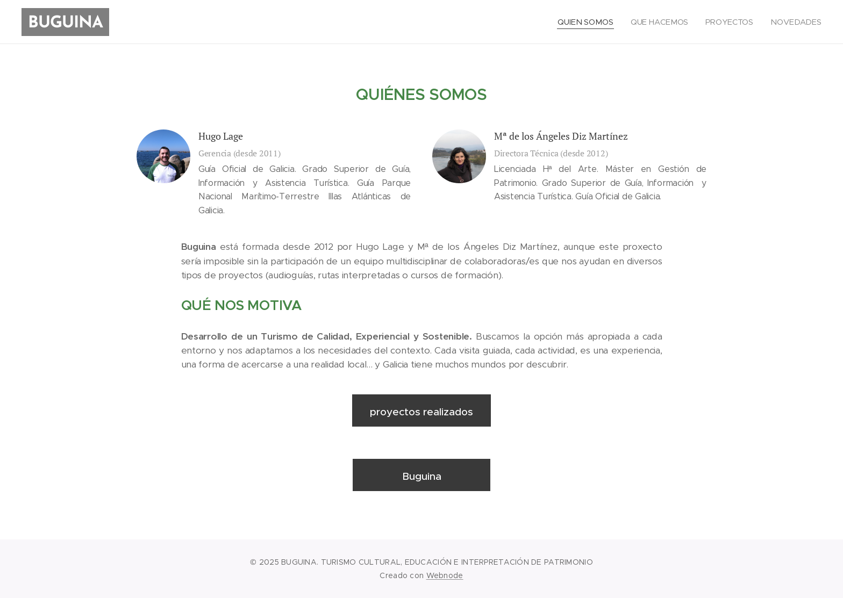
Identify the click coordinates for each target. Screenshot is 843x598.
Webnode (444, 575)
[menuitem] (587, 22)
